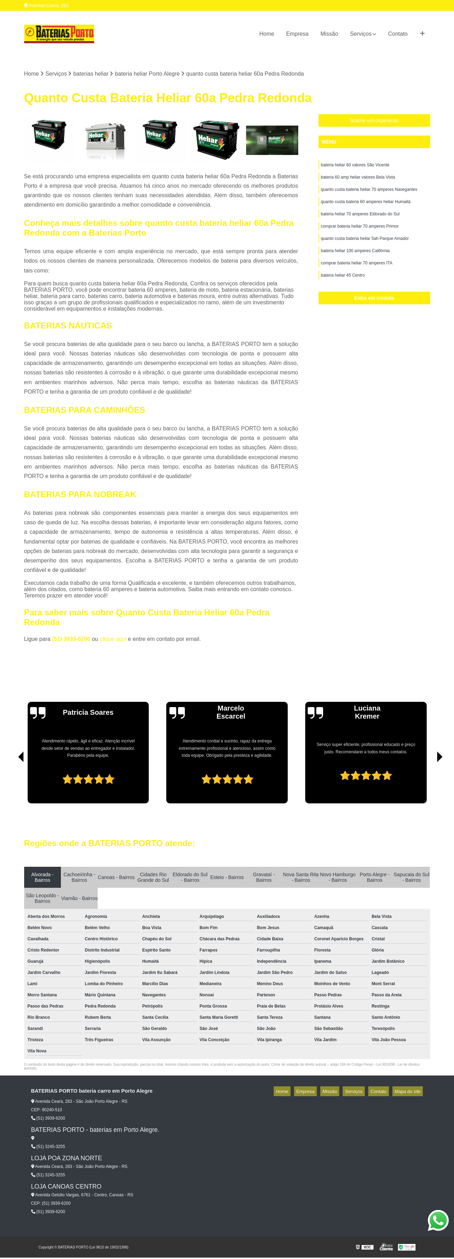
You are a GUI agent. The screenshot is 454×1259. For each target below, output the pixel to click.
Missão (329, 34)
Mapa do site (410, 1092)
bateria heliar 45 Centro (343, 286)
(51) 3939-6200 (72, 640)
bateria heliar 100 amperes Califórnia (355, 260)
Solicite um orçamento (374, 122)
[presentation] (11, 785)
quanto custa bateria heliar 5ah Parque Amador (365, 246)
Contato (397, 34)
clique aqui (113, 640)
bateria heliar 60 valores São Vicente (355, 167)
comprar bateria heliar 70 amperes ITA (357, 273)
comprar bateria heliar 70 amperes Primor (360, 233)
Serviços (360, 34)
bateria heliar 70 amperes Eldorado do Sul (360, 220)
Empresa (297, 34)
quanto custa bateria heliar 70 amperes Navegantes (369, 193)
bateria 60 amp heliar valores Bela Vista (358, 180)
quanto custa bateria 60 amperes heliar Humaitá (366, 207)
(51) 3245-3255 (48, 1148)
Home (266, 34)
